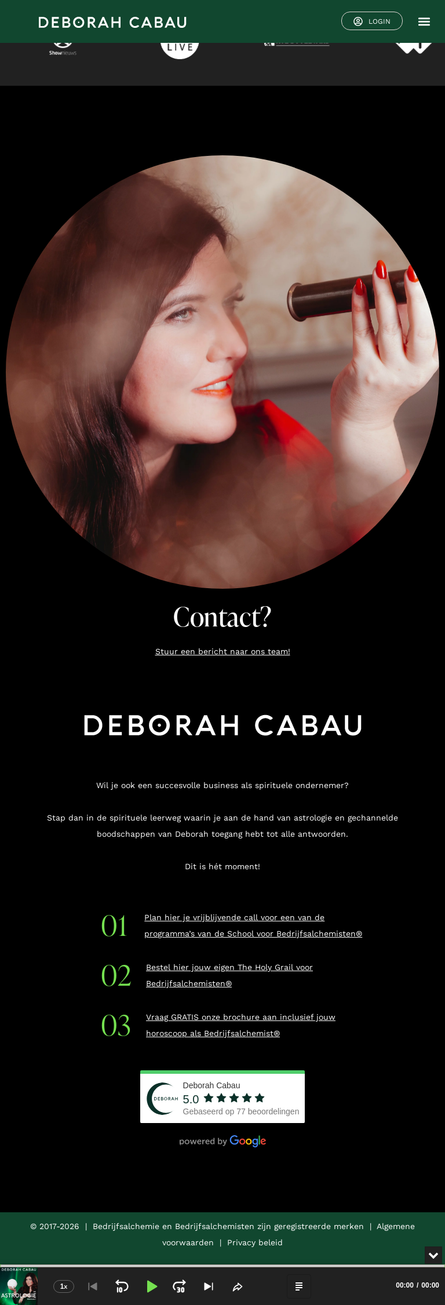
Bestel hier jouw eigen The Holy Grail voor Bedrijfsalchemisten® (229, 975)
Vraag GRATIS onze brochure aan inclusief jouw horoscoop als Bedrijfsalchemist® (240, 1025)
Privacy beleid (255, 1242)
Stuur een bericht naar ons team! (222, 651)
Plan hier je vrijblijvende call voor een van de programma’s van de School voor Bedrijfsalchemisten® (253, 925)
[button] (423, 21)
